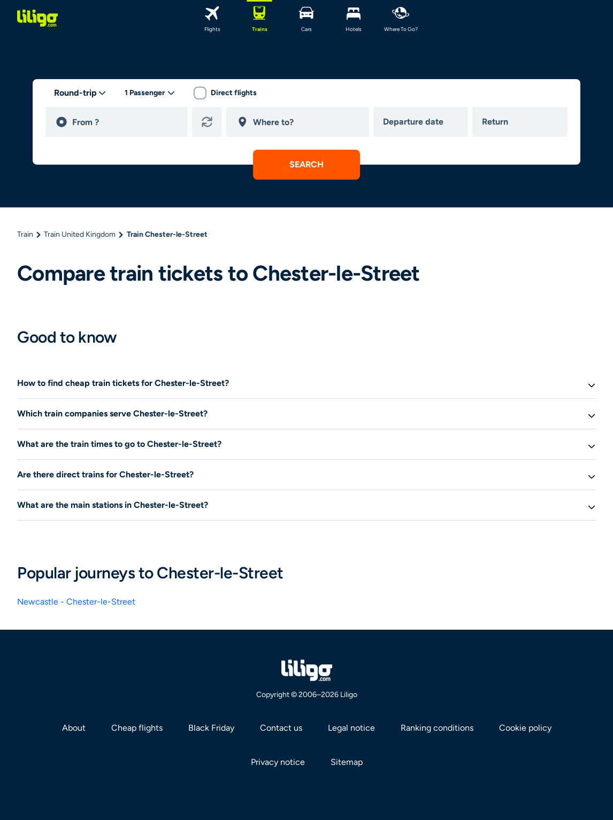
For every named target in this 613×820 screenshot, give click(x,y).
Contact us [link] (281, 728)
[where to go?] (400, 18)
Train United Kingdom (80, 234)
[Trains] (259, 18)
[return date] (522, 122)
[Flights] (212, 18)
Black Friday (211, 728)
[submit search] (306, 165)
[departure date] (423, 122)
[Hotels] (353, 18)
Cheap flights (137, 728)
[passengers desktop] (150, 93)
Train (25, 234)
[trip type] (80, 93)
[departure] (125, 122)
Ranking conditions (437, 728)
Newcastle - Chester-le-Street (76, 602)
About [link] (74, 728)
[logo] (37, 18)
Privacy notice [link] (278, 762)
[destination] (306, 122)
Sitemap (347, 762)
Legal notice (351, 728)
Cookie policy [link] (525, 728)
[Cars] (306, 18)
